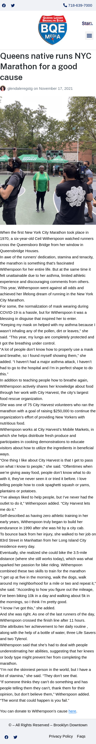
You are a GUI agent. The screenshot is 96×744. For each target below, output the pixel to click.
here (72, 711)
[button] (89, 35)
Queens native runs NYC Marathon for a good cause (45, 66)
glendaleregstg (20, 88)
